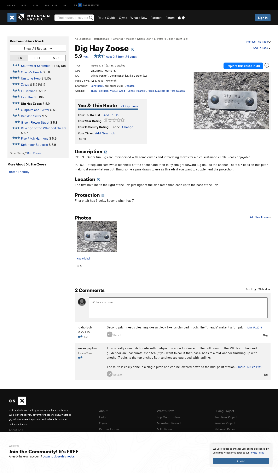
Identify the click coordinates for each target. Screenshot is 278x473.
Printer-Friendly (18, 172)
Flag (265, 335)
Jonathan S (97, 85)
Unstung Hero (31, 78)
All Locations (82, 38)
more (241, 367)
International (100, 38)
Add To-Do (110, 115)
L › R (19, 58)
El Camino (28, 91)
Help (102, 417)
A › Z (56, 58)
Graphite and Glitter (35, 110)
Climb (11, 5)
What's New (138, 17)
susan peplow (87, 348)
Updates (129, 85)
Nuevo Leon (144, 38)
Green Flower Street (35, 122)
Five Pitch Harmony (34, 138)
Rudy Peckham (100, 90)
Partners (156, 17)
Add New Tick (105, 133)
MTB (24, 5)
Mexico (130, 38)
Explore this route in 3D (243, 66)
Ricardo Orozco (145, 90)
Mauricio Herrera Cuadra (170, 90)
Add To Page (262, 47)
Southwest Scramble (35, 66)
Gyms (123, 17)
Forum (170, 17)
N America (116, 38)
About (103, 411)
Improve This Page (258, 41)
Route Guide (107, 17)
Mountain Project (169, 423)
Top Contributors (168, 417)
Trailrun (51, 5)
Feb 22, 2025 (254, 367)
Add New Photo (260, 217)
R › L (37, 58)
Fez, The (27, 97)
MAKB (114, 90)
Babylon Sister (31, 116)
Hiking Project (224, 411)
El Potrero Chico (163, 38)
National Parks (224, 429)
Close (241, 461)
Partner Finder (109, 429)
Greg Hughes (127, 90)
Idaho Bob (85, 327)
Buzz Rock (182, 38)
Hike (36, 5)
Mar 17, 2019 (254, 327)
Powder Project (224, 423)
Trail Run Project (225, 417)
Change (127, 127)
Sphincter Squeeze (34, 144)
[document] (241, 455)
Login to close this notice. (59, 456)
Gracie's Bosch (31, 72)
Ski (65, 5)
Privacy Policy (257, 452)
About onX (16, 430)
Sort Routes (34, 153)
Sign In (263, 17)
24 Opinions (129, 106)
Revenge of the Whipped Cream (43, 128)
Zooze (25, 84)
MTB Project (165, 429)
